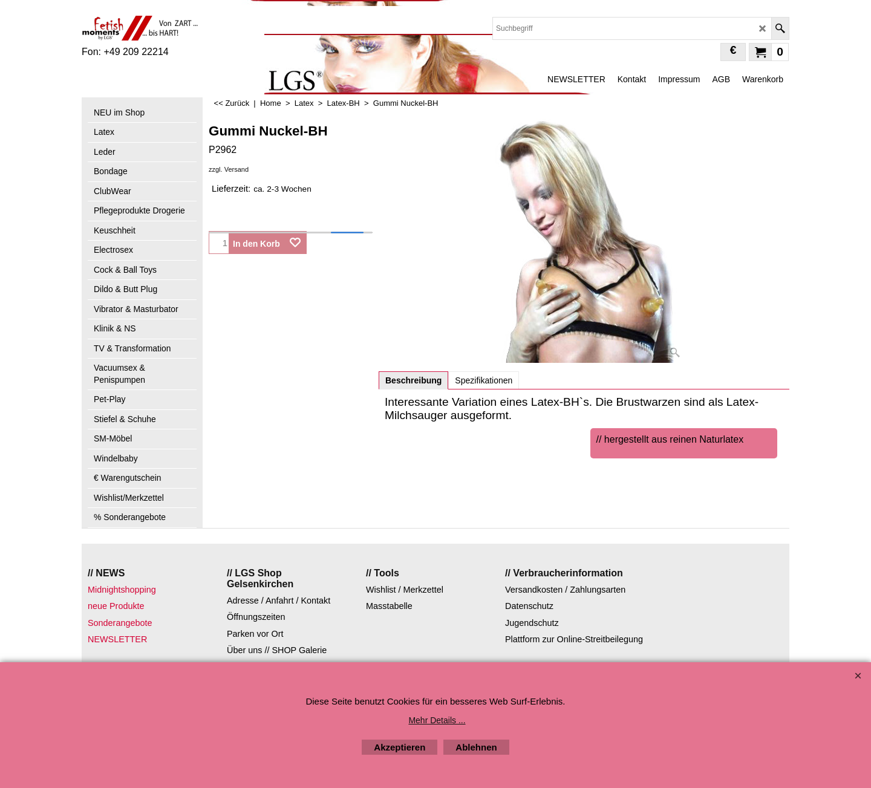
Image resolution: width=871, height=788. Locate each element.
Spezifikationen (483, 380)
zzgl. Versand (229, 169)
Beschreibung (413, 380)
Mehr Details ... (436, 720)
